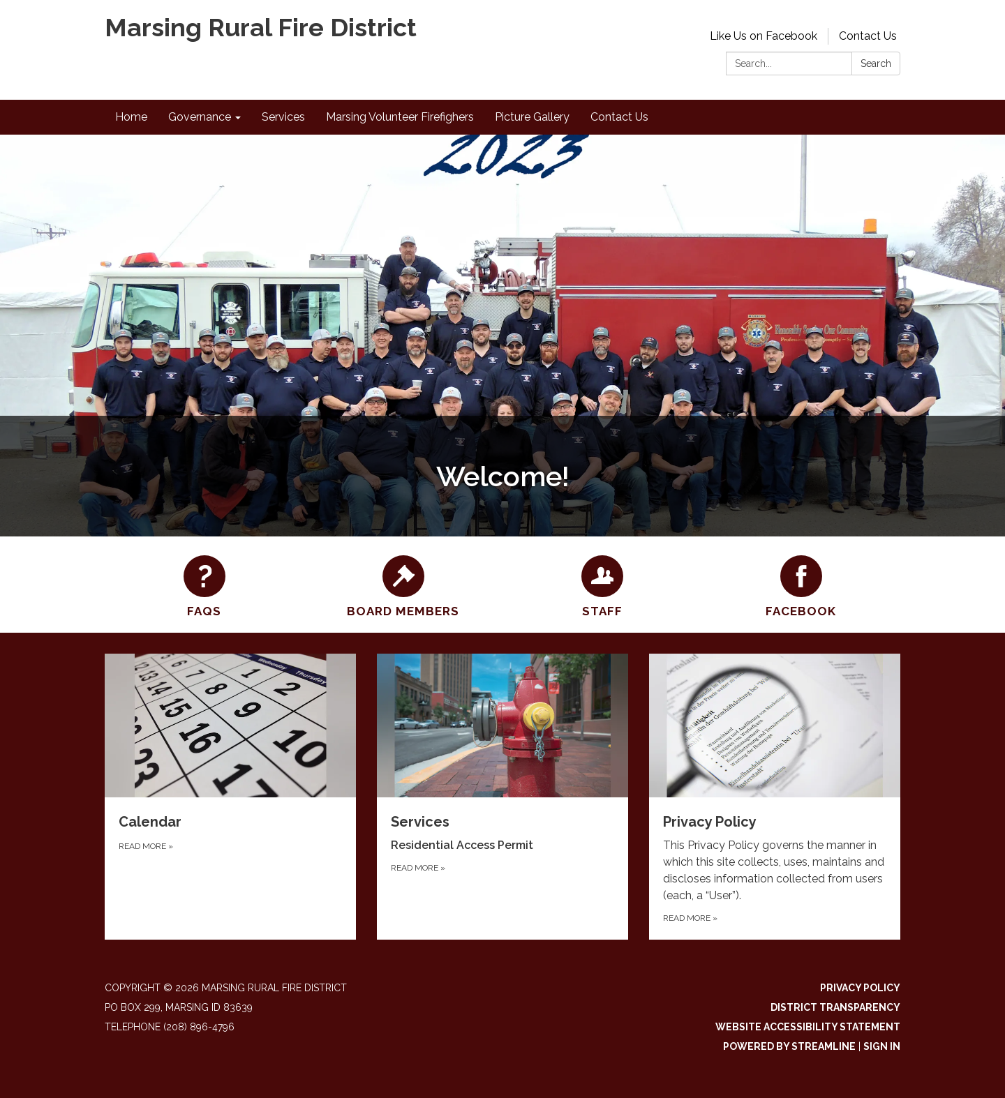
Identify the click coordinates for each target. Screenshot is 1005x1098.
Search (876, 63)
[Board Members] (403, 584)
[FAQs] (204, 584)
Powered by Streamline (789, 1046)
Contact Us (868, 36)
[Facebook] (801, 584)
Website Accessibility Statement (807, 1026)
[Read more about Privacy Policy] (774, 797)
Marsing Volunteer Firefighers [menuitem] (400, 116)
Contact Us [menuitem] (619, 116)
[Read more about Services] (502, 797)
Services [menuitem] (283, 116)
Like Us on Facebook (763, 36)
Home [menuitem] (131, 116)
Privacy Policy (860, 987)
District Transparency (835, 1007)
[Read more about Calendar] (230, 797)
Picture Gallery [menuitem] (532, 116)
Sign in (881, 1046)
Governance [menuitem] (199, 116)
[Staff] (602, 584)
